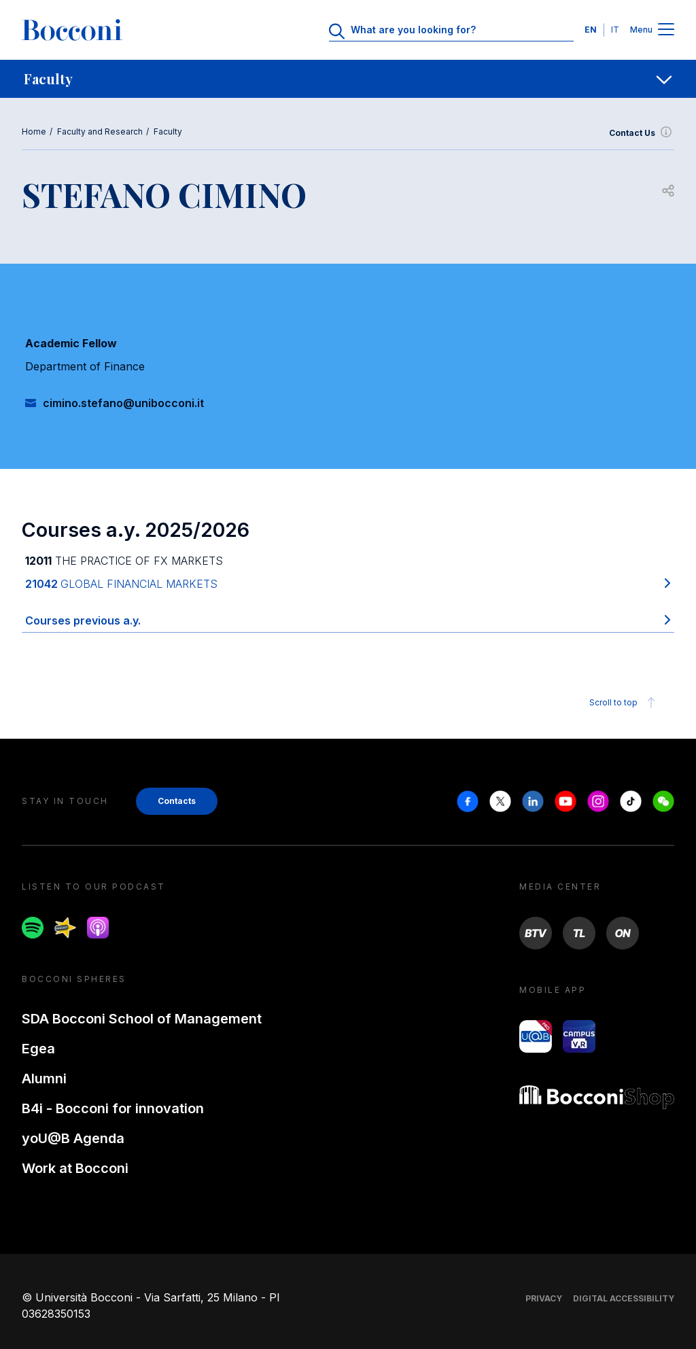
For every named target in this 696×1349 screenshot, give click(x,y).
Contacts (177, 801)
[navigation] (348, 79)
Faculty (168, 131)
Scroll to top (624, 703)
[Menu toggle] (666, 30)
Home (34, 131)
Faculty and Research (100, 131)
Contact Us (641, 133)
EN (591, 29)
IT (615, 29)
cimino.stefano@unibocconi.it (123, 403)
